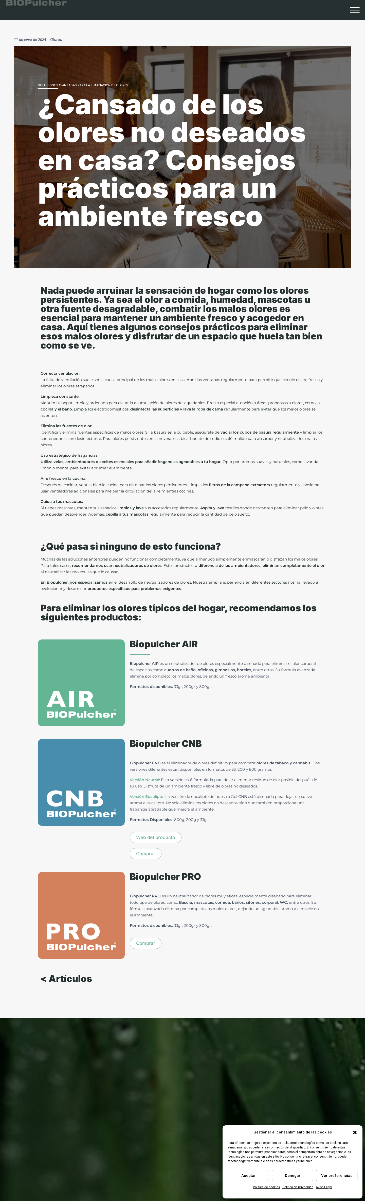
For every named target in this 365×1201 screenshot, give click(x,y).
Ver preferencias (336, 1175)
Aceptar (248, 1175)
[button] (354, 1132)
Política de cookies (266, 1187)
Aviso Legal (324, 1187)
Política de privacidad (297, 1187)
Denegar (292, 1175)
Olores (56, 39)
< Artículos (66, 988)
